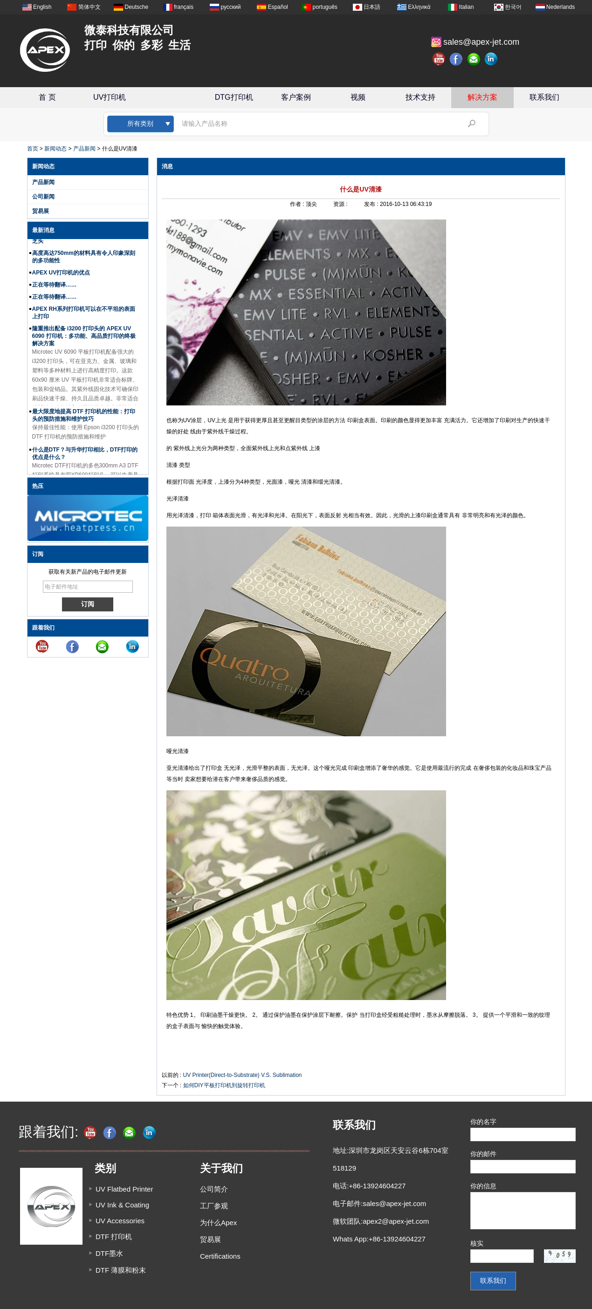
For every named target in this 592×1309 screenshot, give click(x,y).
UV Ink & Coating (122, 1205)
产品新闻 (84, 148)
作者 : (298, 204)
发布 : (372, 204)
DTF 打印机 (114, 1236)
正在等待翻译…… (54, 288)
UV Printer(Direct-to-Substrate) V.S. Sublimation (242, 1075)
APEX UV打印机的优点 (61, 276)
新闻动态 (55, 148)
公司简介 (214, 1189)
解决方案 (482, 97)
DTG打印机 (234, 97)
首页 (32, 148)
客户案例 (296, 97)
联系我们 (544, 97)
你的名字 (483, 1121)
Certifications (220, 1256)
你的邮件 (483, 1154)
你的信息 (483, 1186)
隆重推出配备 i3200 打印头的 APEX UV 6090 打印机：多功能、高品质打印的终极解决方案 (84, 339)
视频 (358, 97)
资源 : (341, 204)
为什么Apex (218, 1223)
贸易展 (40, 211)
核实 (476, 1243)
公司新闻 (43, 196)
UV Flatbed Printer (124, 1189)
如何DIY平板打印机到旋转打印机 (224, 1085)
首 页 (47, 97)
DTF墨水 (109, 1253)
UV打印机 (109, 97)
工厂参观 (214, 1206)
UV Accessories (120, 1221)
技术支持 (420, 97)
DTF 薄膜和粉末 (121, 1270)
